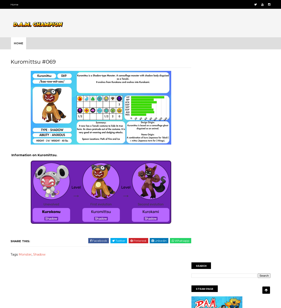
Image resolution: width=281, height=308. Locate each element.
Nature (236, 242)
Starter (217, 249)
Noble (252, 242)
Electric (249, 226)
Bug (196, 226)
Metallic (253, 234)
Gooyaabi (174, 300)
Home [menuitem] (19, 43)
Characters (214, 226)
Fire (195, 234)
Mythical (218, 242)
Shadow (41, 255)
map (220, 234)
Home (16, 4)
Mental (236, 234)
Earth (232, 226)
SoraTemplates (129, 300)
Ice (208, 234)
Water (248, 249)
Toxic (233, 249)
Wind (196, 257)
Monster (26, 255)
